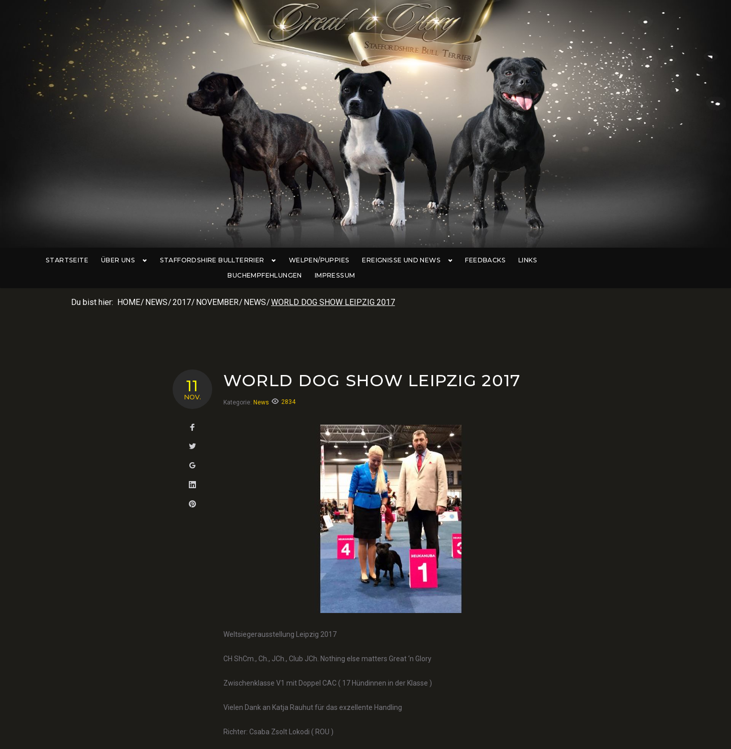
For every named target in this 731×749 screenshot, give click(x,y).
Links (524, 260)
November (217, 287)
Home (128, 287)
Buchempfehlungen (584, 260)
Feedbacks (482, 260)
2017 (182, 287)
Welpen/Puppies (321, 260)
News (156, 287)
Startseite (78, 260)
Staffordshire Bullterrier (222, 260)
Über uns (132, 260)
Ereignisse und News (407, 260)
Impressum (654, 260)
